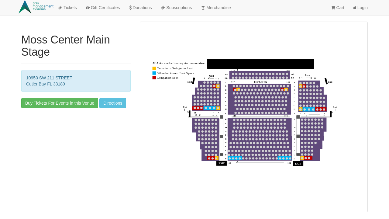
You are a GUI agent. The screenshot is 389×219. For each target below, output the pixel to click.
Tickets (67, 7)
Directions (112, 103)
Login (360, 7)
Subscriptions (176, 7)
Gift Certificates (103, 7)
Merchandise (216, 7)
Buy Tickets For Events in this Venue (59, 103)
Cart (337, 7)
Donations (140, 7)
